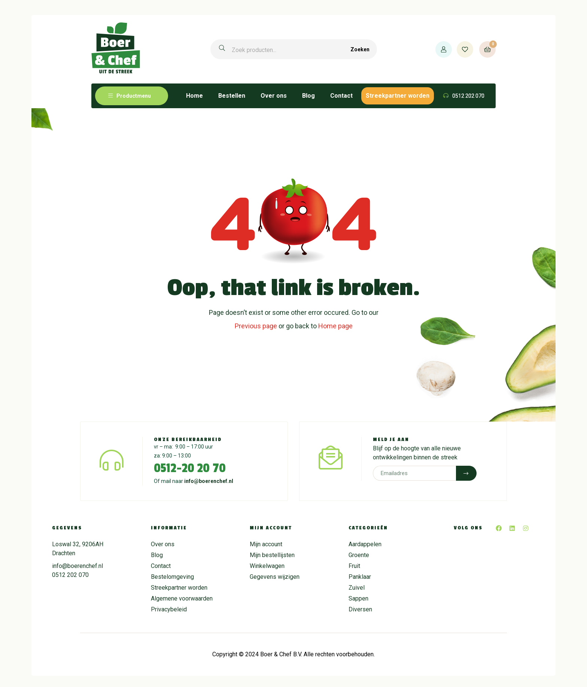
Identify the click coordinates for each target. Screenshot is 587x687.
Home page (335, 326)
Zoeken (359, 49)
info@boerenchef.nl (208, 481)
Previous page (256, 326)
